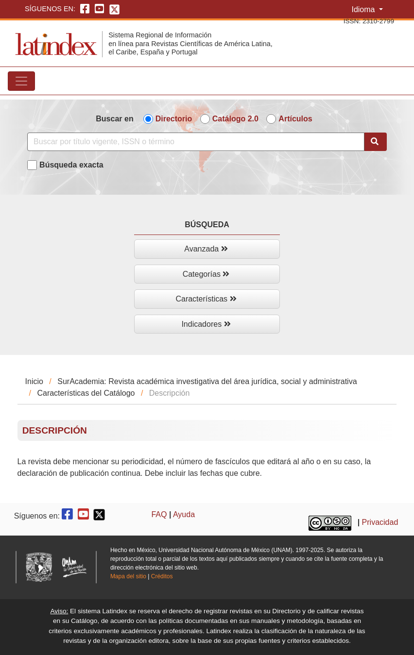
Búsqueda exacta (71, 165)
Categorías (206, 274)
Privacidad (380, 522)
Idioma (364, 9)
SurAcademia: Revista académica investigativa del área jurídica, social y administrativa (207, 381)
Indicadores (205, 324)
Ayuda (184, 514)
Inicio (34, 381)
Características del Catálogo (86, 393)
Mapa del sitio (128, 576)
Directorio (173, 119)
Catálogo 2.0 (235, 119)
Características (205, 299)
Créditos (162, 576)
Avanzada (205, 249)
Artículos (295, 119)
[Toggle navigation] (21, 81)
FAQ (159, 514)
